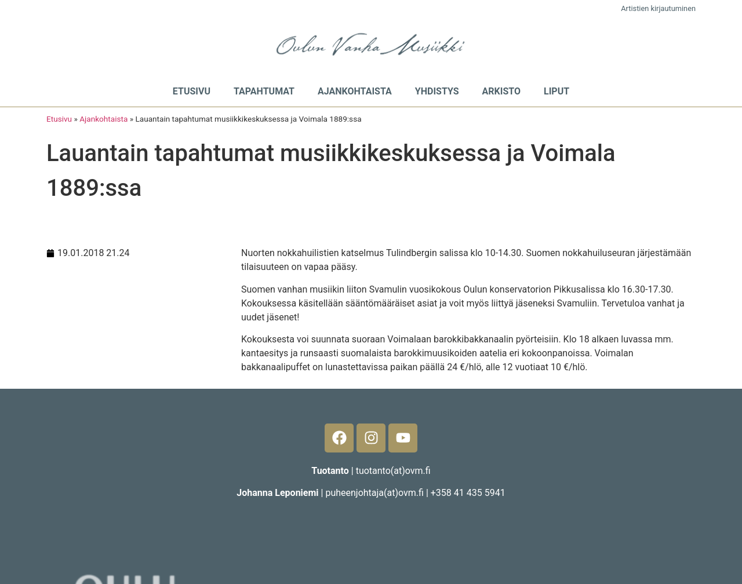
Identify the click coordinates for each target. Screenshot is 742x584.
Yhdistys (437, 91)
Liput (556, 91)
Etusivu (191, 91)
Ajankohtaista (355, 91)
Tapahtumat (264, 91)
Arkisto (501, 91)
